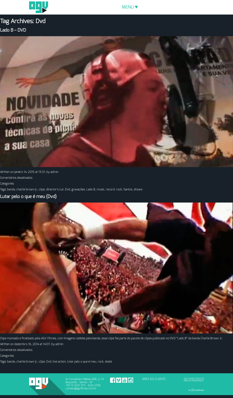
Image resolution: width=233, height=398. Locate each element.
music (100, 189)
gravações (78, 189)
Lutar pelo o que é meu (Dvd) (28, 197)
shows (138, 189)
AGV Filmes (38, 7)
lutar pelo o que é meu (81, 361)
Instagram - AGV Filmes (130, 380)
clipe (42, 189)
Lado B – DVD (13, 30)
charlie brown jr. (26, 189)
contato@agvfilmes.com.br (81, 388)
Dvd (67, 189)
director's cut (55, 189)
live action (59, 361)
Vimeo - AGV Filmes (118, 380)
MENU (130, 7)
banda (11, 189)
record (110, 189)
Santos (127, 189)
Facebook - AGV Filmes (112, 380)
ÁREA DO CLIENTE (153, 379)
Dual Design (196, 390)
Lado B (90, 189)
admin (54, 172)
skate (108, 361)
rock (119, 189)
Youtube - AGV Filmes (124, 380)
